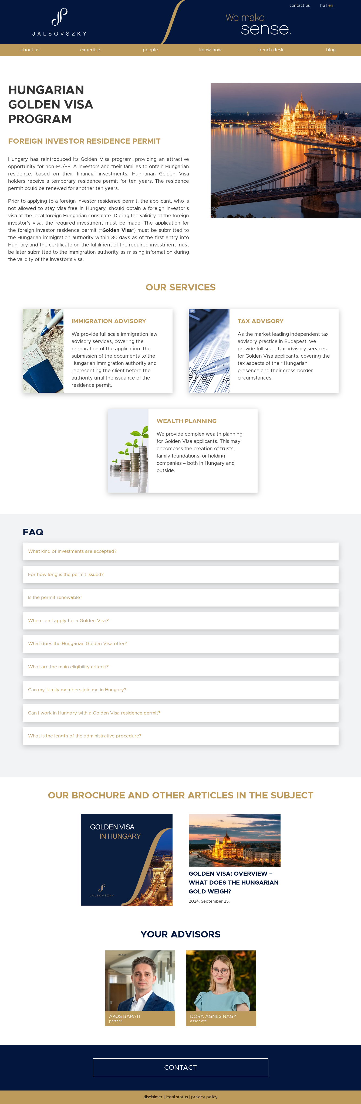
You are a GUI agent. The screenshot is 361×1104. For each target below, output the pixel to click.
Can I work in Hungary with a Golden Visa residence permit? (95, 713)
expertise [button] (90, 50)
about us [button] (30, 50)
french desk (271, 50)
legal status (177, 1097)
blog (331, 50)
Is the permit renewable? (56, 597)
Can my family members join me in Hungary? (78, 690)
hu (322, 6)
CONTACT (180, 1067)
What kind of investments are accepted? (73, 551)
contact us (299, 6)
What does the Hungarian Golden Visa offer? (79, 643)
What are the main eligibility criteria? (70, 667)
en (330, 6)
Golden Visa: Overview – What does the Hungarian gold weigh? (234, 883)
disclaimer (153, 1097)
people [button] (150, 50)
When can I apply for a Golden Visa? (70, 620)
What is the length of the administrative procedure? (86, 736)
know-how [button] (210, 50)
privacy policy (204, 1097)
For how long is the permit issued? (67, 574)
